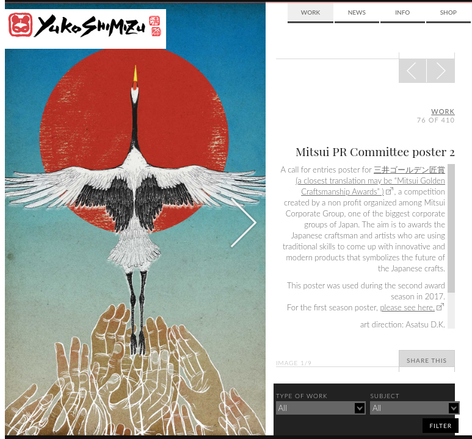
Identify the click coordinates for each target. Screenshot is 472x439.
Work (310, 12)
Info (402, 12)
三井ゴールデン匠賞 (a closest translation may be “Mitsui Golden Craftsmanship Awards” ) (370, 180)
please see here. (407, 307)
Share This (427, 360)
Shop (448, 12)
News (357, 12)
